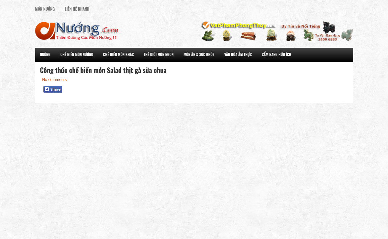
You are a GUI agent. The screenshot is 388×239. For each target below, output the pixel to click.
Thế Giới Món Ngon (159, 54)
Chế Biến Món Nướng (76, 54)
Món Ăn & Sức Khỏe (199, 54)
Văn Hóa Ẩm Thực (238, 54)
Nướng (45, 54)
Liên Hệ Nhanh (77, 9)
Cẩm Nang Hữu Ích (276, 54)
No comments (54, 79)
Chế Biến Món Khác (118, 54)
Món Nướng (45, 9)
